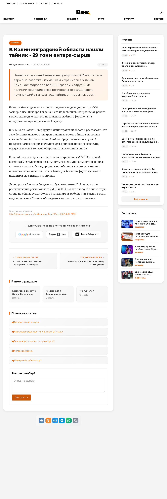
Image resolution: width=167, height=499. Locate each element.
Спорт (101, 19)
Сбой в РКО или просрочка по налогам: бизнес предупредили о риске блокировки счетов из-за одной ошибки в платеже (140, 140)
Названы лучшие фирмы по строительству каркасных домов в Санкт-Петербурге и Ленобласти (140, 156)
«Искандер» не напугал (26, 322)
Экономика (40, 19)
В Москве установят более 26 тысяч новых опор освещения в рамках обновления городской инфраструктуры (139, 171)
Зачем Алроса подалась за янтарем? (34, 341)
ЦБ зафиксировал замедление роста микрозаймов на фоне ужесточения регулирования (138, 110)
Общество (72, 19)
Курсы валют (27, 3)
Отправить (21, 397)
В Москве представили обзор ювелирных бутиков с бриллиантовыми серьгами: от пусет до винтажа (138, 65)
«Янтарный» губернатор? (28, 360)
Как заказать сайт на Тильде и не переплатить (140, 186)
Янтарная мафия (23, 350)
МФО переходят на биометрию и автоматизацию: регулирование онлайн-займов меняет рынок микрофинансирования (139, 49)
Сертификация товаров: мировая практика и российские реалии (140, 125)
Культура (129, 19)
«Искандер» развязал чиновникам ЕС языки (38, 331)
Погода (43, 3)
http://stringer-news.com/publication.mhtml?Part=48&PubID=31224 (42, 214)
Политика (8, 19)
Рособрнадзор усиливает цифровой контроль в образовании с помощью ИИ (137, 95)
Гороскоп (57, 3)
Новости (10, 3)
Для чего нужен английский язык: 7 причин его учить (140, 79)
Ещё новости (140, 199)
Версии (15, 43)
